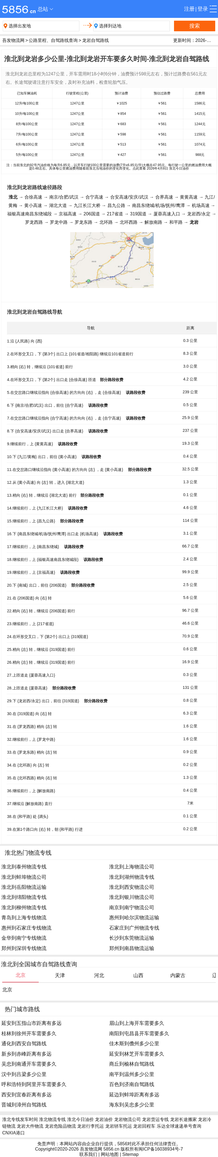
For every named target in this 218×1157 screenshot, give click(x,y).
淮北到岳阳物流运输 (23, 887)
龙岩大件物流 (30, 1126)
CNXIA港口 (13, 1132)
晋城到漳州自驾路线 (23, 1105)
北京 (7, 989)
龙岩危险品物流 (60, 1126)
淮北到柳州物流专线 (23, 907)
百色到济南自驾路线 (131, 1084)
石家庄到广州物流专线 (134, 928)
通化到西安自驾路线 (23, 1043)
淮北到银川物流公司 (131, 897)
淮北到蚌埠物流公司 (23, 877)
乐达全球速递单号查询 (179, 1126)
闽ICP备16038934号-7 (160, 1149)
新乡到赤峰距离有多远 (26, 1054)
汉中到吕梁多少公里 (23, 1074)
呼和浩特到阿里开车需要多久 (34, 1084)
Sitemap (130, 1154)
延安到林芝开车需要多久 (136, 1054)
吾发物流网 (13, 40)
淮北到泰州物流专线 (23, 867)
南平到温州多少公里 (131, 1074)
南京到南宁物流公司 (131, 907)
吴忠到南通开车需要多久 (29, 1064)
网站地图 (110, 1154)
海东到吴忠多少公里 (131, 1105)
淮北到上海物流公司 (131, 867)
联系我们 (88, 1154)
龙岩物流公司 (127, 1119)
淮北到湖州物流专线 (131, 877)
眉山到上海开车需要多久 (136, 1023)
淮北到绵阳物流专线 (23, 897)
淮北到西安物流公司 (131, 887)
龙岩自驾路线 (95, 40)
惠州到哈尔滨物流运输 (134, 917)
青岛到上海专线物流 (23, 917)
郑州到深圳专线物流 (23, 948)
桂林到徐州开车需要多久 (29, 1033)
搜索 (194, 26)
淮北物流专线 (52, 1119)
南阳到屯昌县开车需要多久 (139, 1033)
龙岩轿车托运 (118, 1126)
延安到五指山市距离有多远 (31, 1023)
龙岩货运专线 (155, 1119)
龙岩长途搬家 (183, 1119)
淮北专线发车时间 (20, 1119)
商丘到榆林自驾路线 (131, 1064)
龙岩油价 (104, 1119)
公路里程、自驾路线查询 (53, 40)
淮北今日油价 (80, 1119)
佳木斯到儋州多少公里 (134, 1043)
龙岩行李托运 (90, 1126)
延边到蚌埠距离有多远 (134, 1095)
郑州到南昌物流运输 (131, 948)
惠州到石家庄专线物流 (26, 928)
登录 (202, 9)
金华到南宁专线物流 (23, 938)
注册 (189, 9)
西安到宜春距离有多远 (26, 1095)
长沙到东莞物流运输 (131, 938)
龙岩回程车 (144, 1126)
